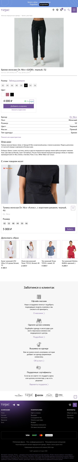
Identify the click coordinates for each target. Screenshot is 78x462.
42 (3, 85)
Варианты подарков (38, 384)
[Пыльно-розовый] (7, 94)
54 (30, 85)
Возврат (33, 422)
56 (35, 85)
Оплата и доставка (37, 420)
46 (12, 85)
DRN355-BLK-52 (12, 72)
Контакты (70, 415)
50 (21, 85)
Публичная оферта (19, 442)
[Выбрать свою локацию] (53, 10)
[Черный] (12, 94)
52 (26, 85)
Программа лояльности (38, 425)
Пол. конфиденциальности (35, 442)
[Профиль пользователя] (65, 10)
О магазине (38, 313)
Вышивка (34, 415)
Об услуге (38, 361)
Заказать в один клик (19, 110)
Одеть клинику (36, 413)
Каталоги (4, 417)
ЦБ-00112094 (25, 72)
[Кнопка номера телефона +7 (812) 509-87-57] (57, 10)
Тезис (3, 413)
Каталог (3, 415)
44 (7, 85)
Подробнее (38, 337)
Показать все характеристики (11, 137)
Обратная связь (72, 413)
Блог (2, 422)
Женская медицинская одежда (10, 15)
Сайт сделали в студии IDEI (38, 451)
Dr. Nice (73, 117)
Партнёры (70, 417)
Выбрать (70, 229)
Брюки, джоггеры (27, 15)
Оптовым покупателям (38, 427)
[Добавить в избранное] (31, 102)
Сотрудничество (36, 417)
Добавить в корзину (19, 106)
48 (17, 85)
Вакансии (4, 420)
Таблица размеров (17, 81)
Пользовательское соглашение (55, 442)
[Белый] (3, 94)
